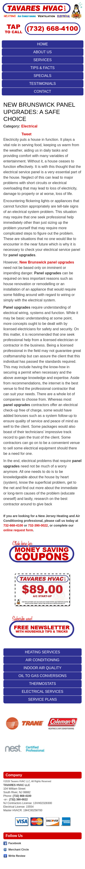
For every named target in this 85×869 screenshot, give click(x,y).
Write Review (16, 855)
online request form (18, 530)
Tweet (27, 134)
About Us (42, 52)
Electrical (29, 126)
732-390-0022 (38, 525)
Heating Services (42, 652)
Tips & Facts (42, 68)
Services (42, 60)
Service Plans (42, 699)
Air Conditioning (42, 660)
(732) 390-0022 (18, 799)
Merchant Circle (18, 849)
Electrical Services (42, 691)
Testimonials (42, 84)
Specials (42, 76)
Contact (42, 91)
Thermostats (42, 684)
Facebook (14, 843)
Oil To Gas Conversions (42, 676)
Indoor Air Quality (42, 668)
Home (42, 44)
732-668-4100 (13, 525)
